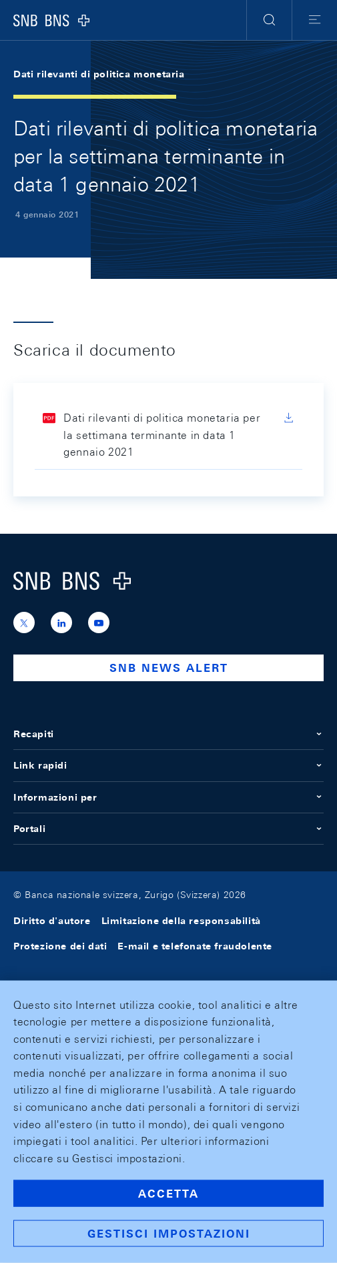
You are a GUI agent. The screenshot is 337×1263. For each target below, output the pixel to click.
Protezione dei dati (60, 946)
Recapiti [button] (168, 734)
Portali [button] (168, 828)
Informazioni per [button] (168, 797)
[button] (269, 20)
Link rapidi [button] (168, 765)
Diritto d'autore (52, 921)
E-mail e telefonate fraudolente (194, 946)
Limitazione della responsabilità (181, 921)
